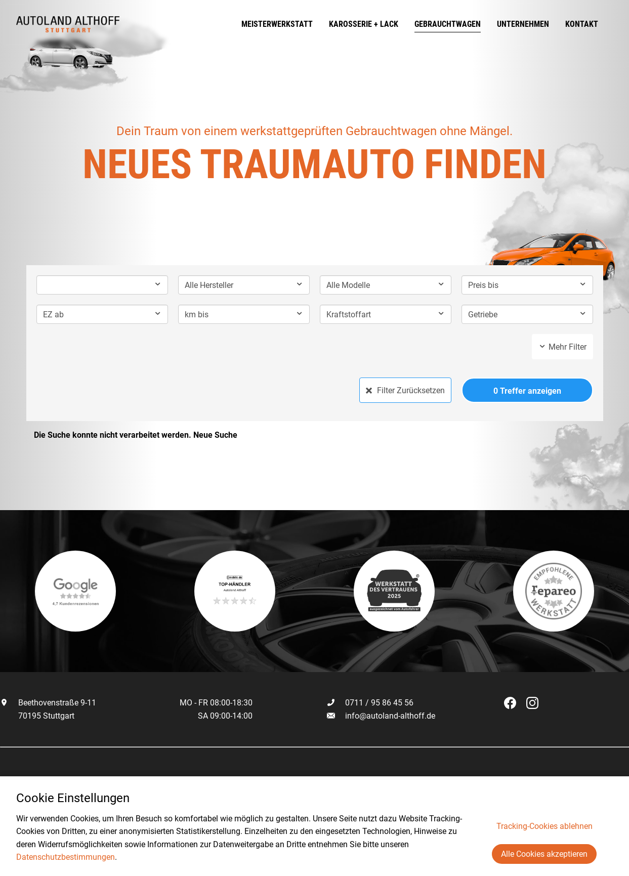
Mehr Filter (562, 347)
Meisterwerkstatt (291, 24)
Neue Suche (215, 435)
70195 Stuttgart (37, 716)
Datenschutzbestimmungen (65, 857)
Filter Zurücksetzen (405, 390)
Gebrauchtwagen (462, 24)
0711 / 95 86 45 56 (370, 702)
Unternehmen (538, 24)
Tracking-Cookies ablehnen (544, 826)
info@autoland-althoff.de (390, 716)
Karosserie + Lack (378, 24)
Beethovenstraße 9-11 (48, 702)
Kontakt (596, 24)
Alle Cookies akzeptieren (544, 854)
